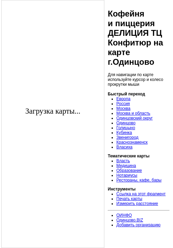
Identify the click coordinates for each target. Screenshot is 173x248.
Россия (123, 103)
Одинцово (126, 123)
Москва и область (133, 113)
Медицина (126, 165)
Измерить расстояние (137, 203)
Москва (123, 108)
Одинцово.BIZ (129, 220)
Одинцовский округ (134, 118)
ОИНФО (124, 215)
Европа (123, 98)
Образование (129, 170)
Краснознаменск (132, 142)
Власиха (124, 147)
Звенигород (127, 137)
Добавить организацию (138, 225)
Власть (123, 160)
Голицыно (125, 127)
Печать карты (129, 198)
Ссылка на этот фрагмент (141, 194)
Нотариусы (126, 175)
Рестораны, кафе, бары (138, 180)
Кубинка (124, 132)
